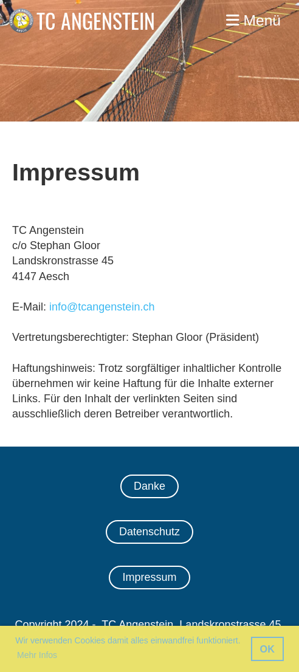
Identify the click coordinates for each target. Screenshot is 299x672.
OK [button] (267, 648)
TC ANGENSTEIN (95, 20)
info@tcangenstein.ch (101, 307)
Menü (253, 20)
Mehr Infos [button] (37, 655)
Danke (149, 486)
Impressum (149, 577)
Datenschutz (149, 532)
